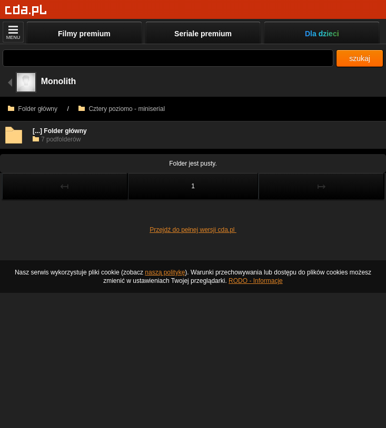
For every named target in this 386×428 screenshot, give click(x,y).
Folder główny (32, 109)
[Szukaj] (168, 58)
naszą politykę (165, 272)
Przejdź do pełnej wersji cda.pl (193, 229)
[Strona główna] (26, 10)
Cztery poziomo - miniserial (121, 109)
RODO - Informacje (256, 280)
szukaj (359, 58)
